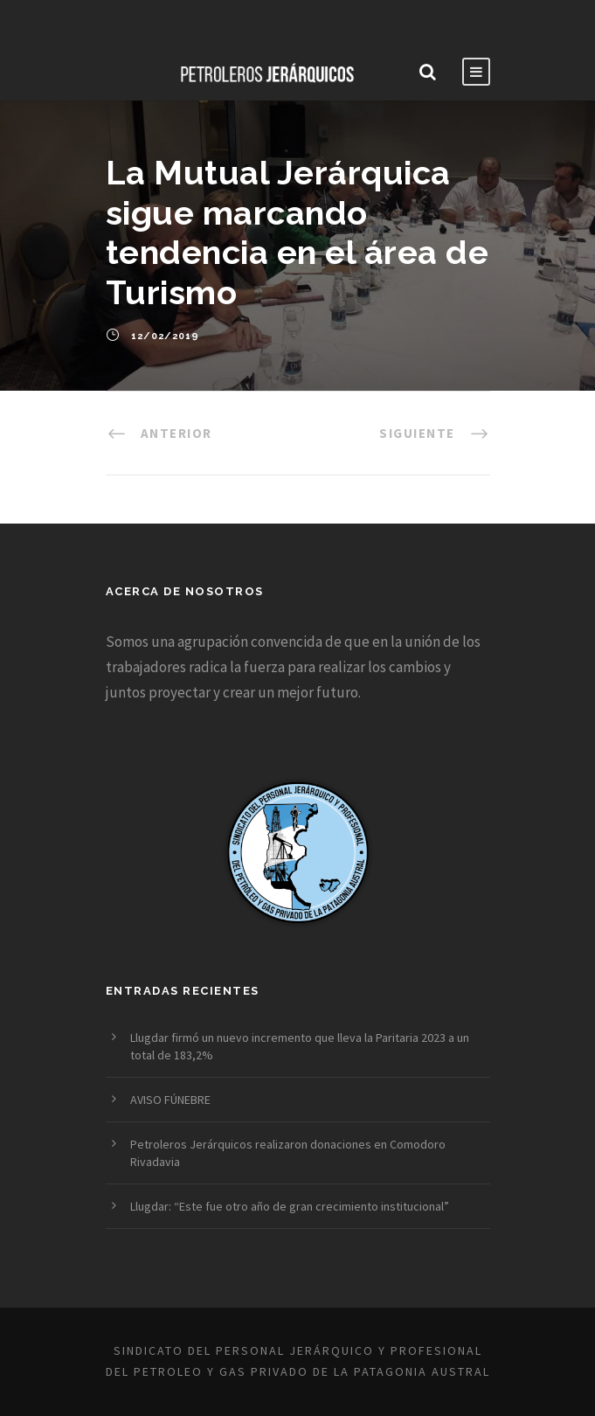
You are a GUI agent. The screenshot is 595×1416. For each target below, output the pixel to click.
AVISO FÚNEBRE (170, 1099)
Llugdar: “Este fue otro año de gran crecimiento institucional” (289, 1206)
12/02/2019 (165, 336)
